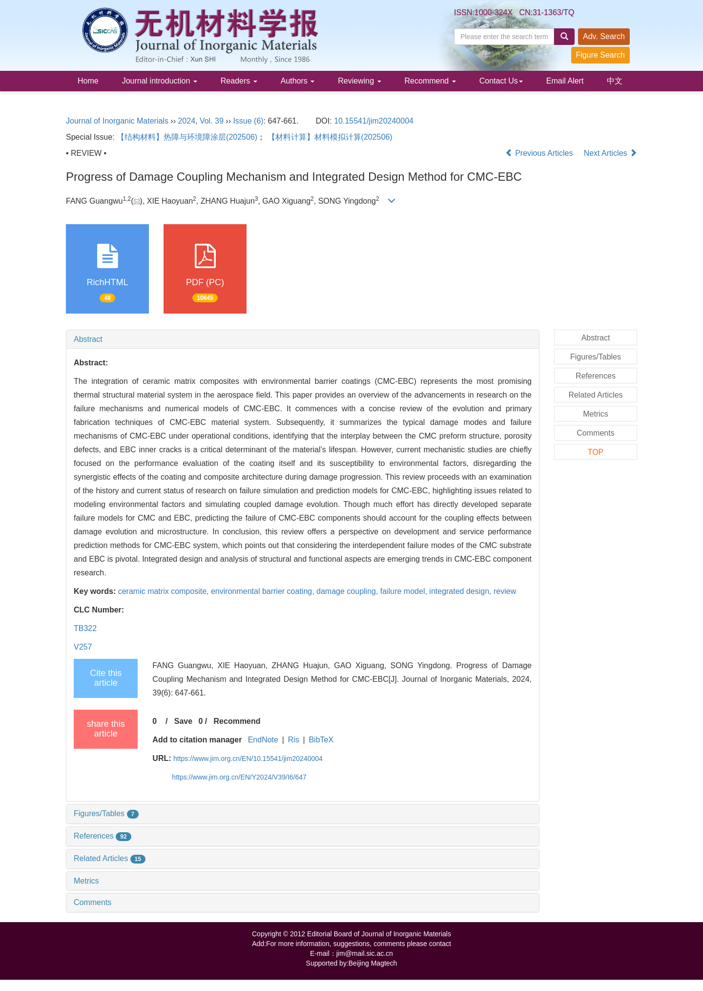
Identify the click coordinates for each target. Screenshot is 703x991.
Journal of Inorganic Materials (117, 121)
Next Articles (610, 153)
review (505, 591)
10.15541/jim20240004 (374, 121)
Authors (298, 81)
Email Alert (564, 81)
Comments (92, 902)
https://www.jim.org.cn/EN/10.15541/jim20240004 (248, 758)
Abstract (88, 339)
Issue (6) (248, 121)
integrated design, (461, 591)
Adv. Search (604, 36)
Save (183, 721)
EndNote (263, 740)
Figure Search (600, 55)
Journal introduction (159, 81)
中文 (614, 81)
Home (88, 81)
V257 (83, 647)
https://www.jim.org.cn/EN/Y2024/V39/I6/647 (239, 777)
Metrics (86, 881)
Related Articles (109, 858)
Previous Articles (540, 153)
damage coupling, (348, 591)
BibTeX (321, 740)
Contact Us (501, 81)
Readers (239, 81)
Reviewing (359, 81)
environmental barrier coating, (263, 591)
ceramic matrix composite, (164, 591)
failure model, (405, 591)
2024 (186, 121)
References (102, 836)
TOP (596, 452)
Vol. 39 (212, 121)
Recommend (430, 81)
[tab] (302, 339)
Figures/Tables (106, 813)
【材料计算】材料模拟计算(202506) (330, 137)
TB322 (85, 628)
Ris (293, 740)
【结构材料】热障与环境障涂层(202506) (187, 137)
